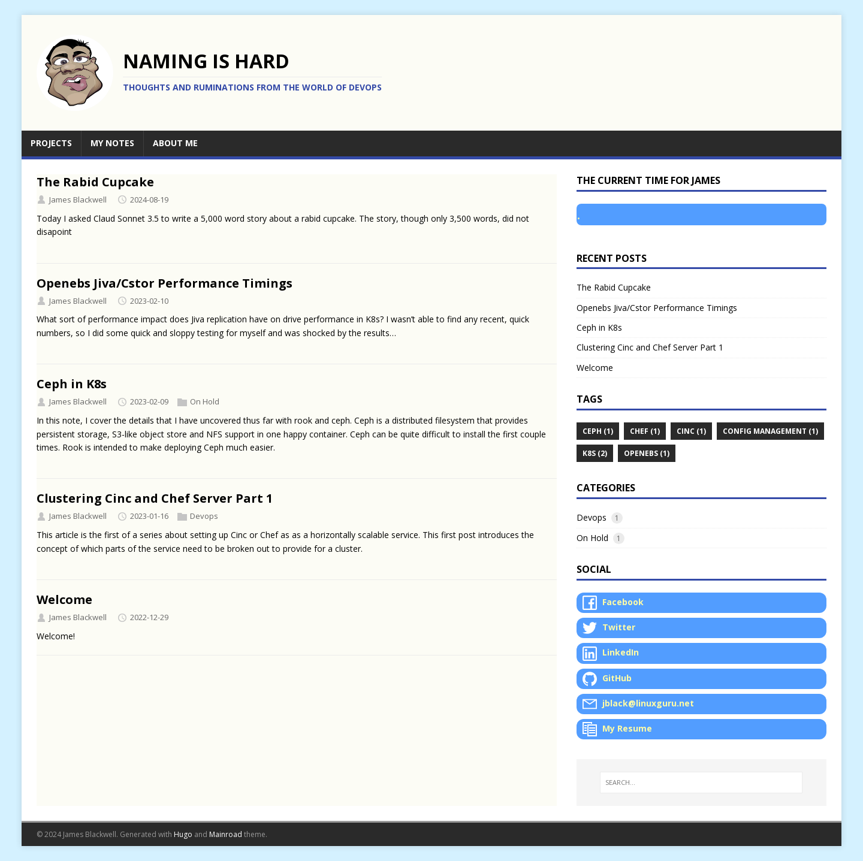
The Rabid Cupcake (95, 182)
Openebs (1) (646, 453)
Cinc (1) (691, 431)
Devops (204, 515)
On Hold (204, 401)
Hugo (183, 834)
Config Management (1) (770, 431)
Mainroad (225, 834)
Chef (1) (645, 431)
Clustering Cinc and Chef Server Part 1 (155, 498)
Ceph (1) (598, 431)
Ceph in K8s (72, 384)
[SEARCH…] (701, 782)
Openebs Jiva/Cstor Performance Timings (164, 283)
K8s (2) (595, 453)
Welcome (64, 599)
